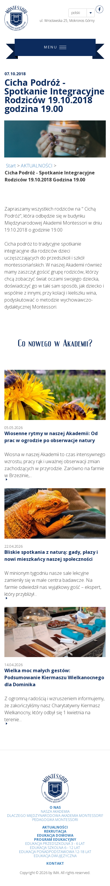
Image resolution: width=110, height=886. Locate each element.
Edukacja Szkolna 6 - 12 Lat (55, 847)
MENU (55, 47)
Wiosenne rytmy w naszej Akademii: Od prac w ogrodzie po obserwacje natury (51, 437)
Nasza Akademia (55, 811)
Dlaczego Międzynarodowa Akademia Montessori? (55, 815)
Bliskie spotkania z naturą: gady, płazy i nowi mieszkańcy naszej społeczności (51, 555)
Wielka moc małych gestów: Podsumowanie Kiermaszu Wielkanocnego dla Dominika (54, 677)
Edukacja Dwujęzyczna (55, 855)
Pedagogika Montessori (55, 819)
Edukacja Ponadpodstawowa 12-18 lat (55, 851)
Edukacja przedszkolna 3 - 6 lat (55, 843)
